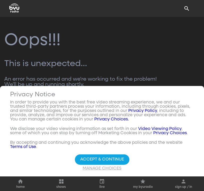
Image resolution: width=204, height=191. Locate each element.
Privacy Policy (142, 111)
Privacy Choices (170, 133)
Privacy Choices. (111, 119)
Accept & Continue (102, 159)
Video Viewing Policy (159, 129)
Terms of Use (23, 147)
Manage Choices (102, 168)
